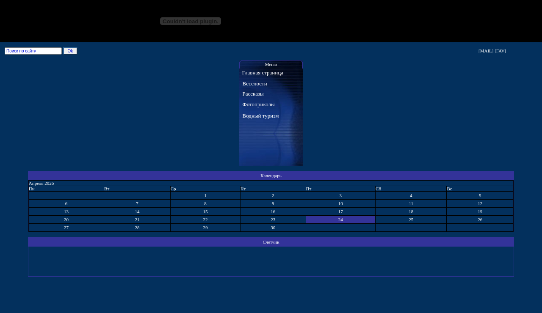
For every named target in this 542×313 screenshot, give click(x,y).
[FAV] (500, 50)
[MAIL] (485, 50)
